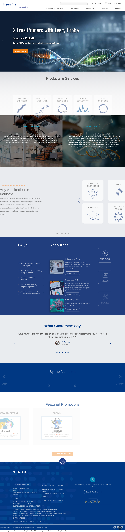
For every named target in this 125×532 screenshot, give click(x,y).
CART (109, 3)
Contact (117, 8)
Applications (74, 8)
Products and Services (54, 8)
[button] (57, 69)
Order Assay (20, 51)
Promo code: (23, 38)
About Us (104, 8)
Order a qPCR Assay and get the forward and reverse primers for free (36, 43)
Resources (90, 8)
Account (117, 3)
